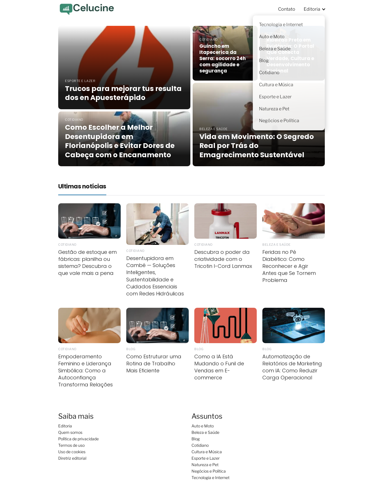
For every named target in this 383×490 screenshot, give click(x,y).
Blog (196, 438)
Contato (286, 9)
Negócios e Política (209, 471)
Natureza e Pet (205, 464)
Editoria (312, 9)
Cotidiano (200, 445)
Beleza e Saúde (205, 432)
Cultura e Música (207, 451)
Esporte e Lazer (206, 458)
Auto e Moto (203, 425)
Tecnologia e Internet (210, 477)
